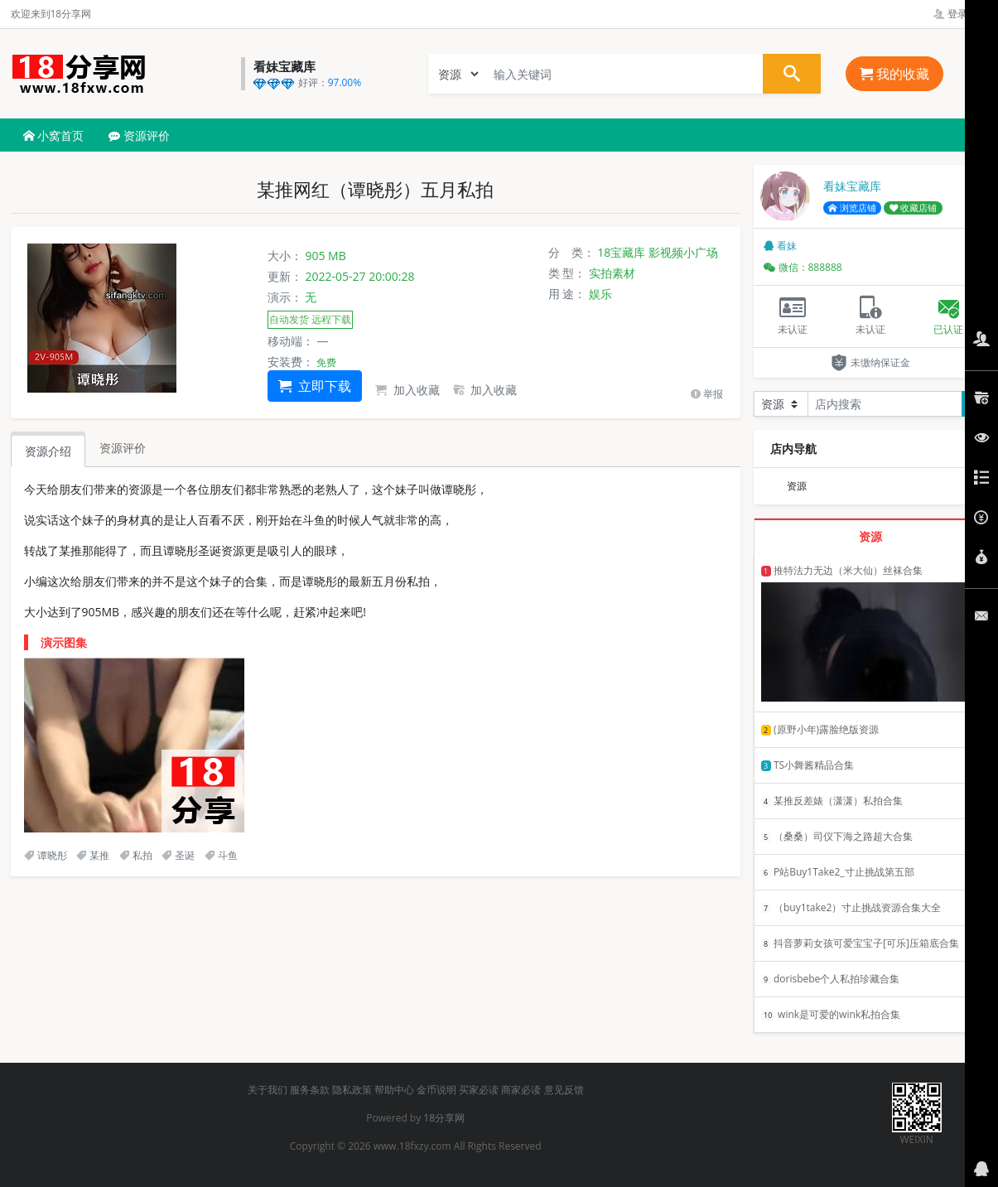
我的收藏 (894, 74)
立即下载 (314, 386)
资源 (797, 486)
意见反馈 (564, 1090)
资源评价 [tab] (122, 448)
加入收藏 (407, 390)
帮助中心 (394, 1090)
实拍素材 (612, 273)
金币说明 (436, 1090)
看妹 (780, 246)
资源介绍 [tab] (48, 451)
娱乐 (600, 294)
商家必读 (521, 1090)
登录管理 (960, 14)
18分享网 (444, 1118)
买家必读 (479, 1090)
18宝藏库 (621, 252)
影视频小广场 (683, 252)
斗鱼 (221, 855)
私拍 (135, 855)
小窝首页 (53, 135)
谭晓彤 (45, 855)
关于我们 (267, 1090)
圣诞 (178, 855)
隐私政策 (352, 1090)
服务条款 (310, 1090)
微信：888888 (803, 267)
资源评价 (139, 135)
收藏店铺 (914, 208)
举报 (707, 394)
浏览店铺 (852, 208)
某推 (92, 855)
